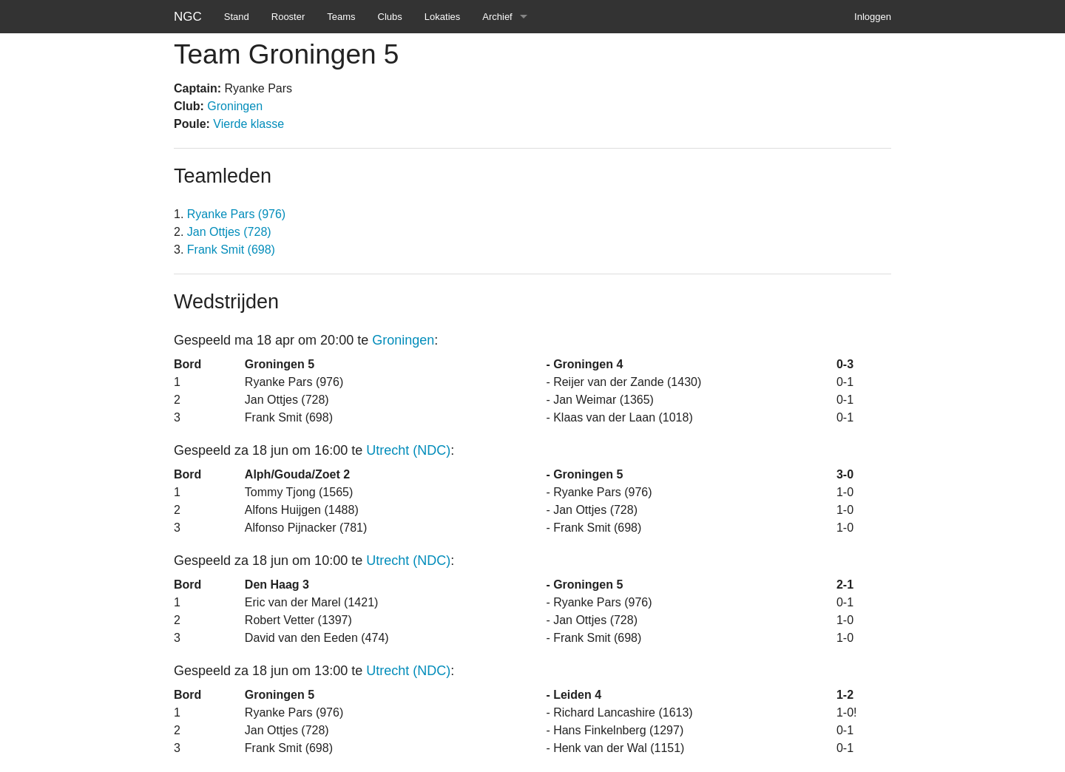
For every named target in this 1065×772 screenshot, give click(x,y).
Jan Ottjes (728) (229, 232)
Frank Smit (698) (231, 249)
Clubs (390, 16)
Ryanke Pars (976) (236, 214)
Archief (497, 16)
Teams (341, 16)
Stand (236, 16)
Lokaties (442, 16)
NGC (188, 17)
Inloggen (872, 16)
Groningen (235, 106)
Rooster (288, 16)
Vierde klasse (248, 124)
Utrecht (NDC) (408, 450)
